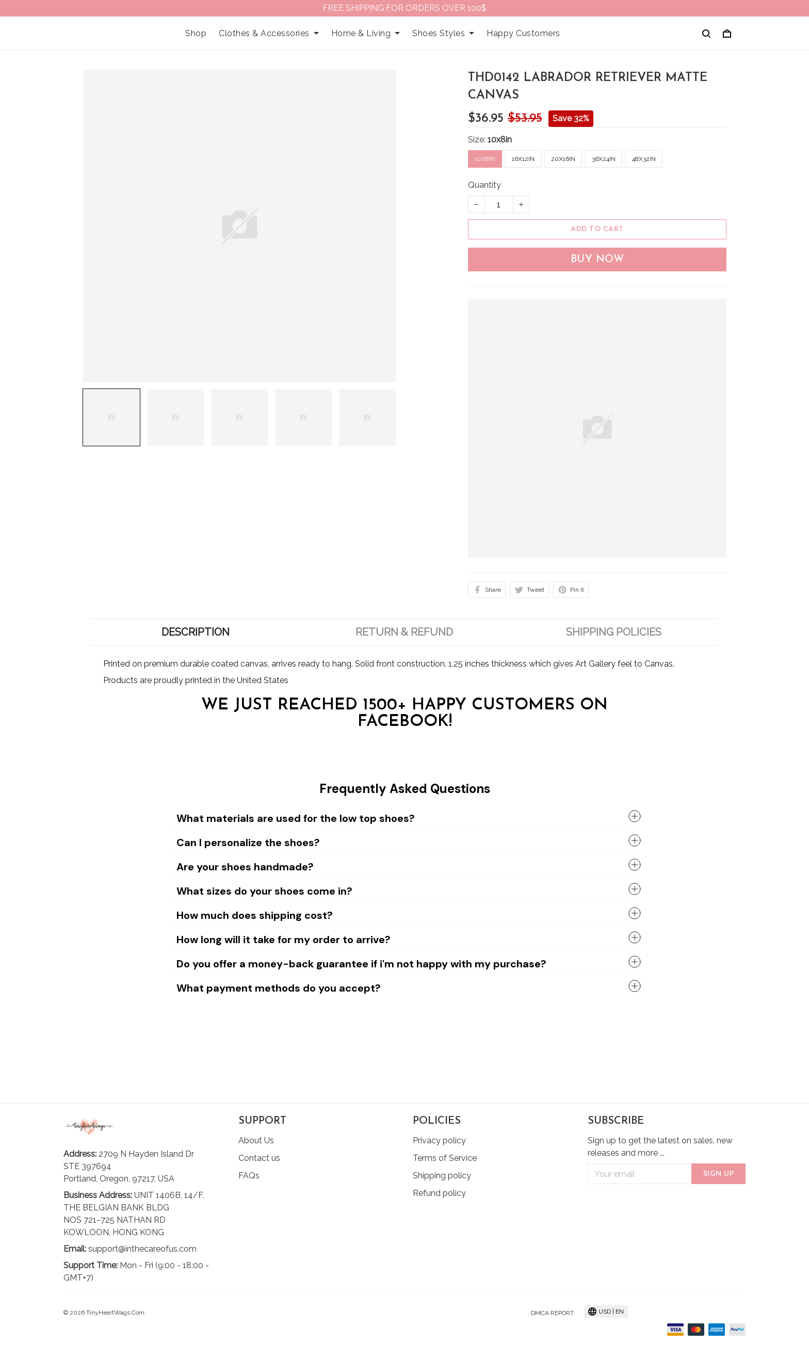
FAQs (249, 1175)
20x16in (563, 159)
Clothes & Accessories (269, 33)
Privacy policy (439, 1140)
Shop (195, 33)
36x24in (604, 159)
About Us (256, 1140)
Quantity (484, 185)
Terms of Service (445, 1158)
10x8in (500, 139)
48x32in (644, 159)
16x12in (523, 159)
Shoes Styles (443, 33)
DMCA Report (552, 1313)
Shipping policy (442, 1175)
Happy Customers (523, 33)
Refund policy (439, 1193)
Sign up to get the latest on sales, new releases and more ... (660, 1147)
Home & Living (365, 33)
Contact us (259, 1158)
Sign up (718, 1174)
